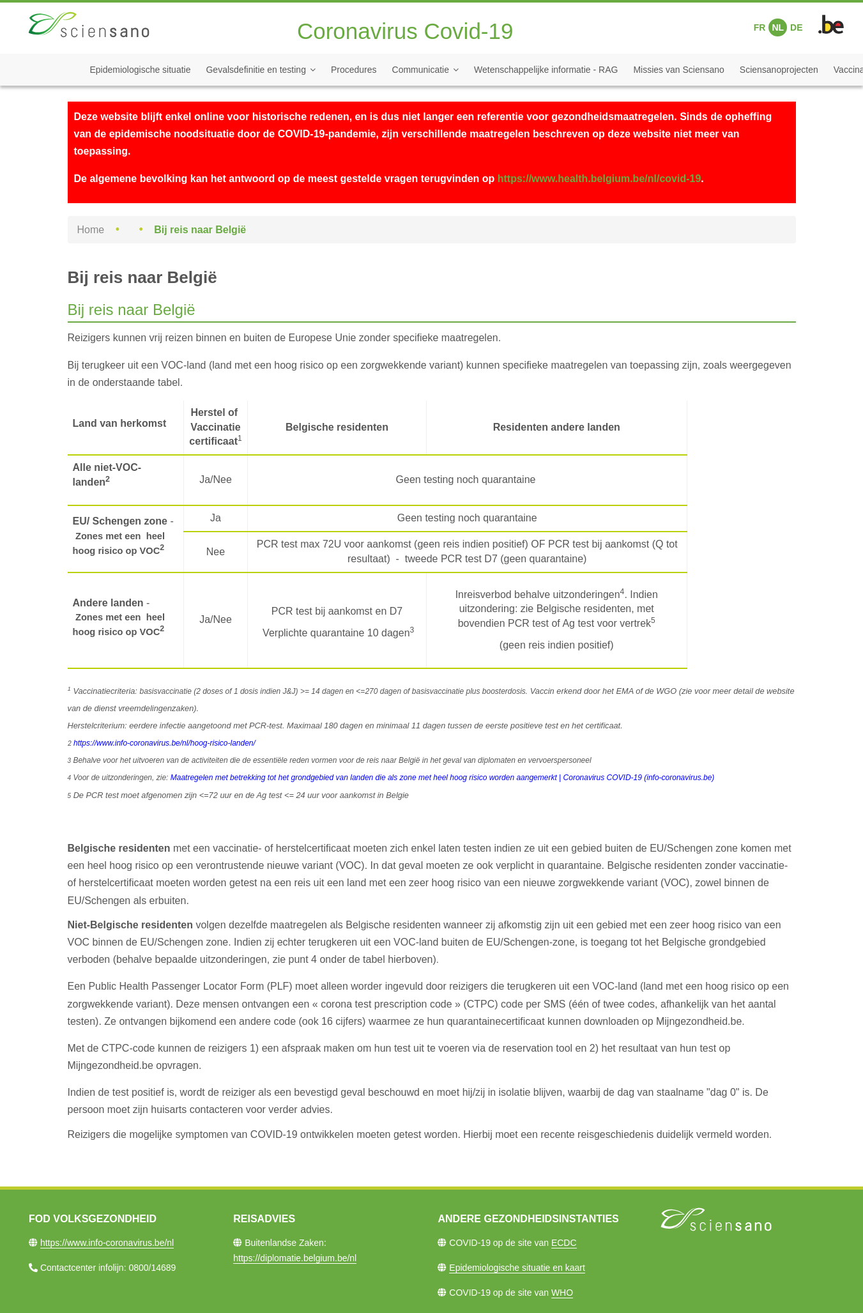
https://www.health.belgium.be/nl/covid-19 (599, 178)
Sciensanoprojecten (779, 70)
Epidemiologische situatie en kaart (516, 1268)
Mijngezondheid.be (699, 1021)
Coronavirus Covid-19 (405, 31)
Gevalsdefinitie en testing (255, 70)
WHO (562, 1292)
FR (760, 27)
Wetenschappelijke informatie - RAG (546, 70)
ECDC (564, 1243)
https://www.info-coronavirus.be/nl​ (107, 1243)
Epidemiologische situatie (140, 70)
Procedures (354, 70)
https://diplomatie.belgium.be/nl (294, 1258)
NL (778, 27)
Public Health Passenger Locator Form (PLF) (190, 986)
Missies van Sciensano (678, 70)
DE (796, 27)
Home (91, 229)
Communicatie (420, 70)
